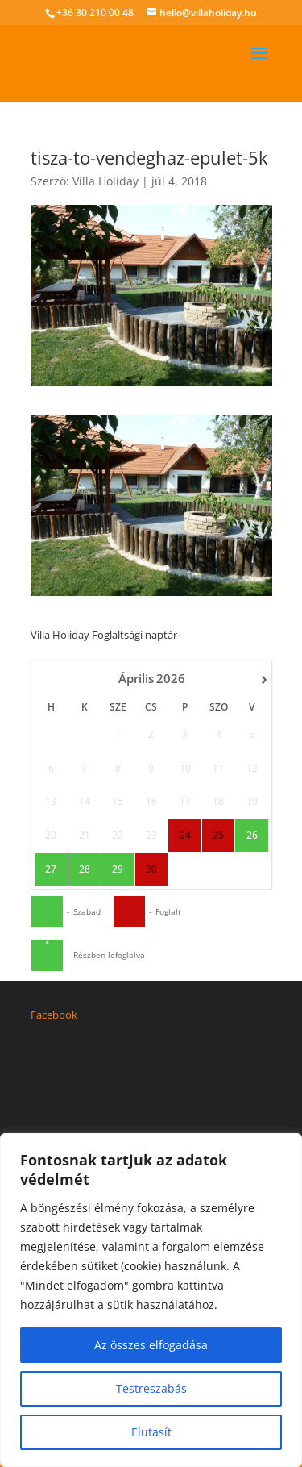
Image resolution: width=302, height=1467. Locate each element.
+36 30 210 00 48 (95, 12)
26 (251, 733)
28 (83, 767)
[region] (151, 1300)
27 (50, 767)
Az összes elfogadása (151, 1344)
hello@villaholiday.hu (99, 1132)
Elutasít (151, 1432)
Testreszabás (151, 1388)
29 (117, 767)
